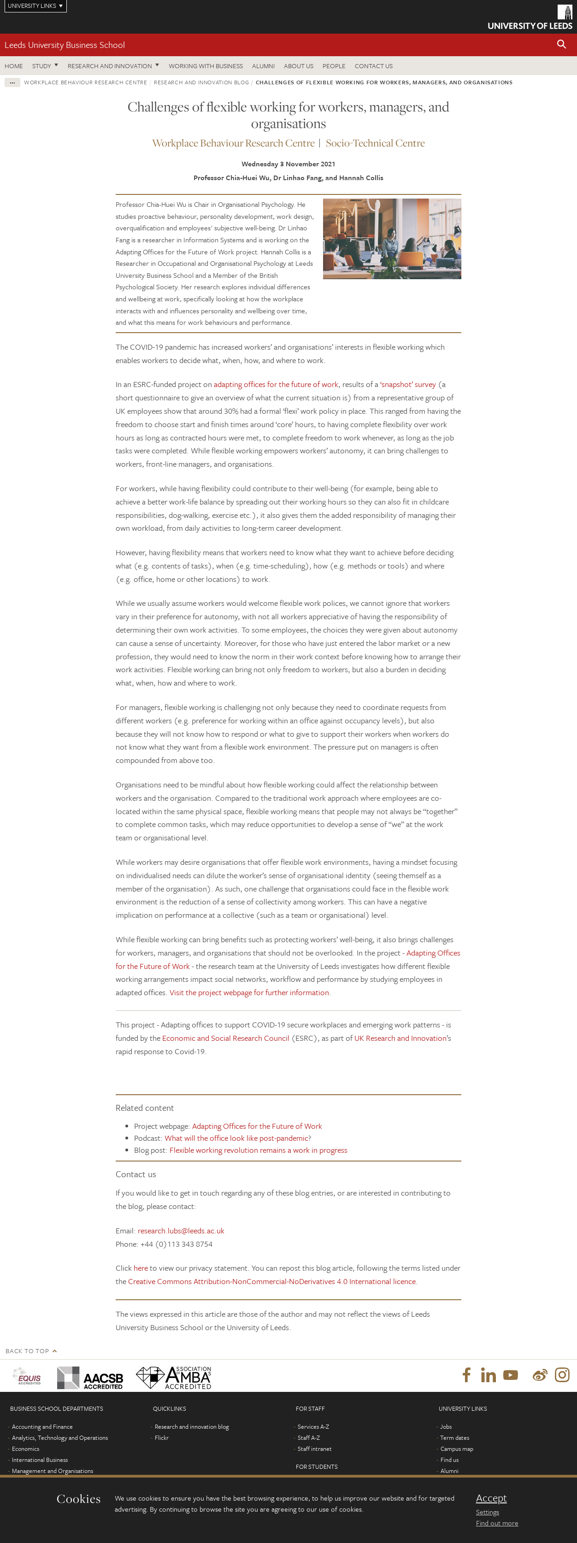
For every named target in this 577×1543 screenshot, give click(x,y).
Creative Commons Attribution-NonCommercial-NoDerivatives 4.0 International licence (272, 1281)
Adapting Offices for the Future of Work (257, 1126)
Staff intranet (315, 1448)
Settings (487, 1512)
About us (298, 65)
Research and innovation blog (201, 82)
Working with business (206, 65)
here (141, 1267)
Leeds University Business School (65, 44)
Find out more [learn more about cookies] (497, 1523)
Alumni (263, 65)
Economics (25, 1448)
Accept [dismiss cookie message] (491, 1497)
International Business (40, 1459)
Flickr (162, 1437)
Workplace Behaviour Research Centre (85, 82)
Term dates (454, 1437)
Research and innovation (110, 65)
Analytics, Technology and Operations (60, 1437)
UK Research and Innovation (400, 1038)
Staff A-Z (309, 1437)
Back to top (27, 1350)
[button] (561, 44)
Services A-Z (313, 1426)
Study (41, 65)
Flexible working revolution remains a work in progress (258, 1150)
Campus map (457, 1448)
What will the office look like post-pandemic (236, 1138)
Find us (450, 1459)
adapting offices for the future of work (276, 384)
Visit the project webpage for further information (249, 992)
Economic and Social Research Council (225, 1038)
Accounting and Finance (42, 1426)
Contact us (374, 65)
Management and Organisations (52, 1470)
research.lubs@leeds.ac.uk (181, 1230)
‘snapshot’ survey (408, 384)
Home (14, 65)
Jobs (446, 1426)
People (334, 65)
